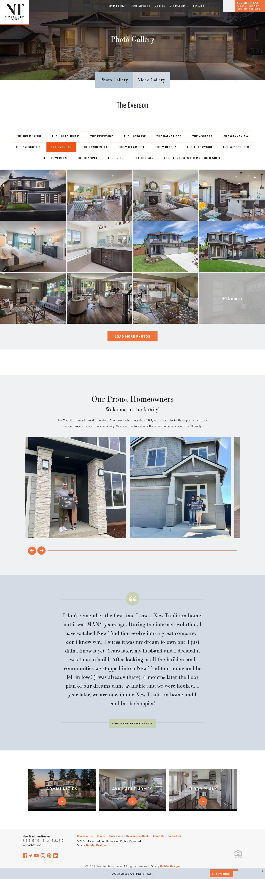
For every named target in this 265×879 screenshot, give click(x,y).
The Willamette (191, 148)
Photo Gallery (114, 80)
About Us (160, 6)
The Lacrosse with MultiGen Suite (132, 171)
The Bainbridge (192, 136)
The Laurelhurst (79, 136)
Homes (101, 819)
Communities (85, 819)
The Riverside (118, 136)
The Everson (114, 148)
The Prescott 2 (78, 148)
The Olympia (159, 160)
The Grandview (39, 148)
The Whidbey (228, 148)
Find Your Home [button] (117, 6)
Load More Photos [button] (132, 351)
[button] (210, 10)
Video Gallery (151, 80)
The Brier (190, 160)
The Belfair (221, 160)
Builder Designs (96, 828)
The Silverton (124, 160)
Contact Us (199, 6)
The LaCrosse (154, 136)
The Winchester (86, 160)
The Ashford (229, 136)
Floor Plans (116, 819)
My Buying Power (179, 6)
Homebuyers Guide (140, 6)
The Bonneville (151, 148)
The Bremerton (38, 136)
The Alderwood (46, 160)
